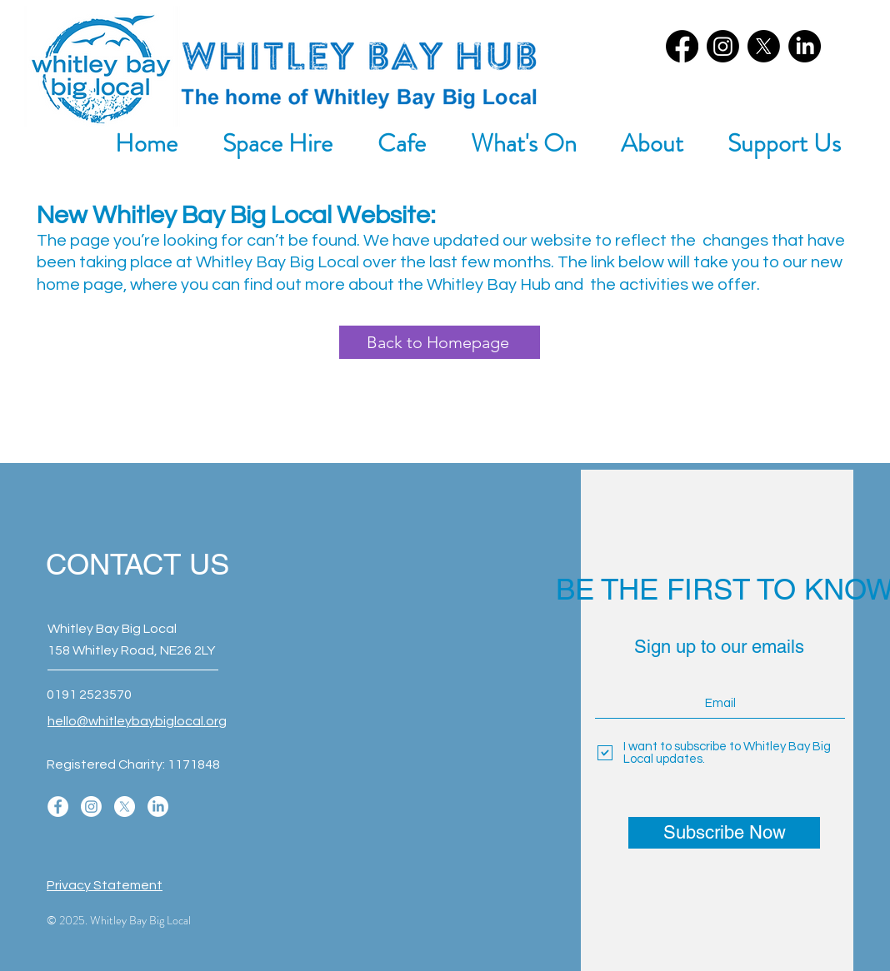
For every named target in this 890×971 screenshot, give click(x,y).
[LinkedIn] (804, 46)
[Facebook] (682, 46)
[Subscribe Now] (724, 833)
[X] (764, 46)
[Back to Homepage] (439, 342)
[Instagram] (723, 46)
